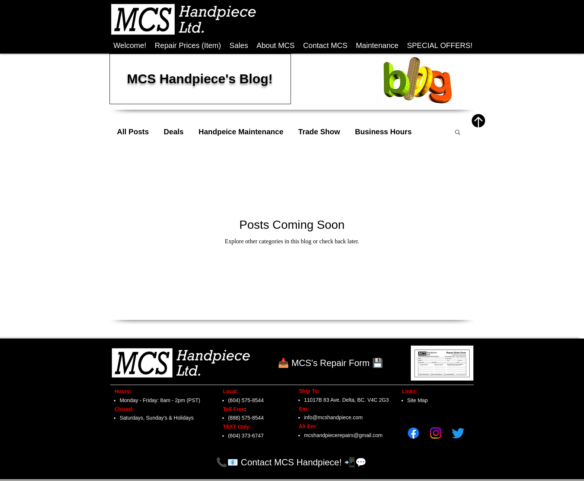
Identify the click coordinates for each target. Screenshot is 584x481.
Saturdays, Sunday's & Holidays (157, 418)
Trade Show (319, 132)
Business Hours (383, 132)
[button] (440, 46)
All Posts (133, 132)
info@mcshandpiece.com (333, 417)
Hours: (120, 391)
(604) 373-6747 (246, 436)
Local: (228, 391)
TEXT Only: (235, 427)
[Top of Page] (478, 121)
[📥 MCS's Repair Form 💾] (330, 363)
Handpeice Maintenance (241, 132)
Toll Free (231, 409)
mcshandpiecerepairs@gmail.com (343, 435)
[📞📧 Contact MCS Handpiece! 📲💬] (291, 462)
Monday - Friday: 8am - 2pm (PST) (160, 400)
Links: (408, 391)
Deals (174, 132)
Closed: (122, 409)
